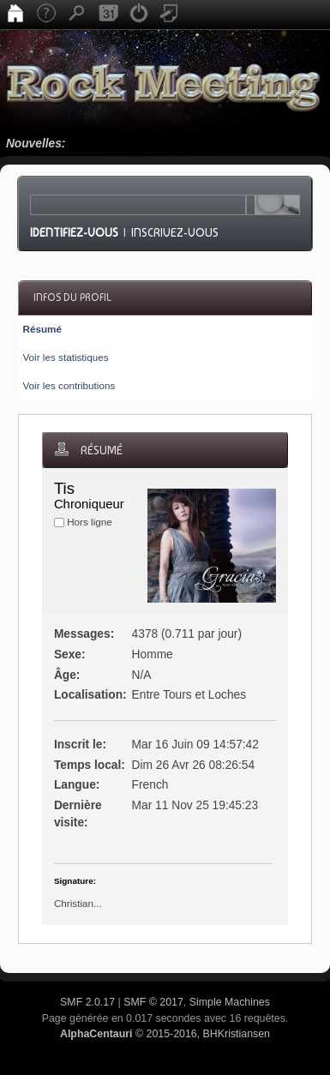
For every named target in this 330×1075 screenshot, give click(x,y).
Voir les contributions (68, 385)
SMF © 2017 (153, 1002)
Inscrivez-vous (175, 232)
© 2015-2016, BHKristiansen (165, 1034)
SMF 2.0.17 (87, 1002)
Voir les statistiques (65, 357)
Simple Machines (229, 1002)
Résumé (41, 328)
